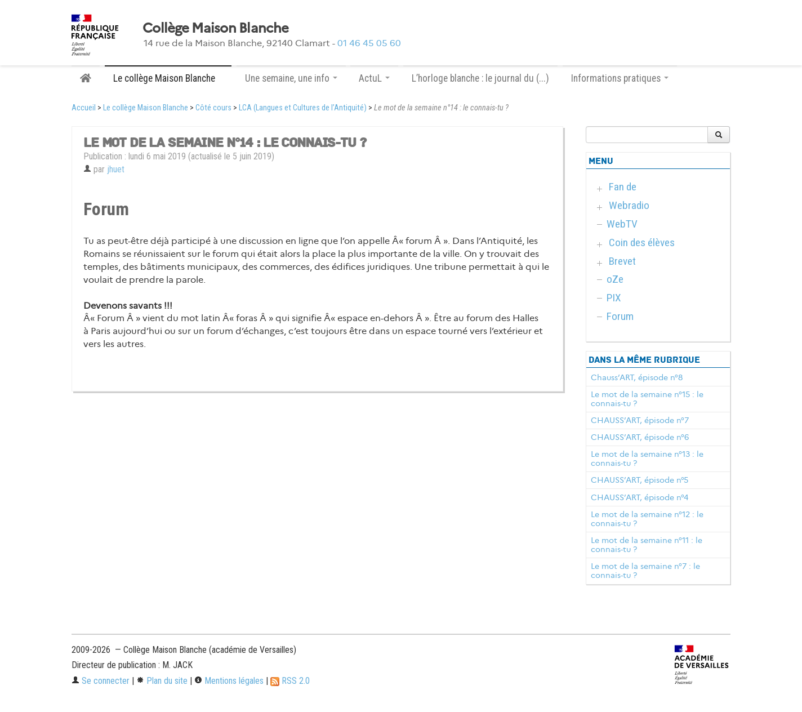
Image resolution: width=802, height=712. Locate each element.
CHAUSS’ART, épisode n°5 (639, 480)
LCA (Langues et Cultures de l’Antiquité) (303, 108)
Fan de (622, 186)
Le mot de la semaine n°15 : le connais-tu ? (647, 398)
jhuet (115, 169)
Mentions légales (229, 680)
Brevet (622, 261)
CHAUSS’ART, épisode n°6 (640, 437)
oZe (615, 279)
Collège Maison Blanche (215, 28)
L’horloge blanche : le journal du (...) (480, 78)
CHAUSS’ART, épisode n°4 (639, 497)
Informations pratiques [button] (620, 78)
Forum (620, 316)
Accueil (84, 108)
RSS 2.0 (290, 680)
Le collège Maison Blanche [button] (168, 78)
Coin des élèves (642, 242)
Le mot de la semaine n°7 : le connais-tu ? (645, 570)
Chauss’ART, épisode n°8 (637, 377)
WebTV (622, 223)
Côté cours (213, 108)
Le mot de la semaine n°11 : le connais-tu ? (646, 544)
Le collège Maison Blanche (145, 108)
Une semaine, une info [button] (291, 78)
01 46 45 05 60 (369, 43)
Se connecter (101, 680)
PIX (614, 297)
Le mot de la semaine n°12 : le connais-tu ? (647, 518)
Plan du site (162, 680)
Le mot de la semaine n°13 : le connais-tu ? (647, 458)
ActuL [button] (374, 78)
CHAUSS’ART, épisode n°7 (640, 420)
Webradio (629, 205)
